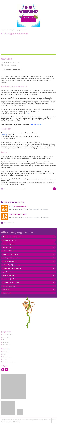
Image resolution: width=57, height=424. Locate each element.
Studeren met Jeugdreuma (11, 282)
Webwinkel (5, 342)
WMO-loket (6, 289)
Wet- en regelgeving (9, 286)
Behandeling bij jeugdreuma (11, 265)
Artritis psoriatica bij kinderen (12, 258)
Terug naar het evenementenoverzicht (13, 189)
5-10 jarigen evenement (18, 214)
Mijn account (5, 345)
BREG (3, 354)
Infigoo (4, 359)
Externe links (7, 293)
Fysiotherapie (7, 272)
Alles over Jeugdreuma (9, 240)
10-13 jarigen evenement (18, 206)
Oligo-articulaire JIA (8, 247)
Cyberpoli (4, 337)
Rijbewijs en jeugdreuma (10, 279)
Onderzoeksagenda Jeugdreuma (12, 237)
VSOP (3, 340)
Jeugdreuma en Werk (9, 275)
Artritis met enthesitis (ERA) (11, 261)
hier (28, 113)
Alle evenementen (7, 223)
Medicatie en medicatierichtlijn (12, 268)
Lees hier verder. (36, 124)
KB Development (6, 357)
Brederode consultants (8, 362)
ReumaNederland (7, 335)
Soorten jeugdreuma (9, 244)
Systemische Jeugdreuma (10, 254)
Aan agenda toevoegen (11, 69)
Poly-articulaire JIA (8, 251)
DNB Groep (5, 352)
